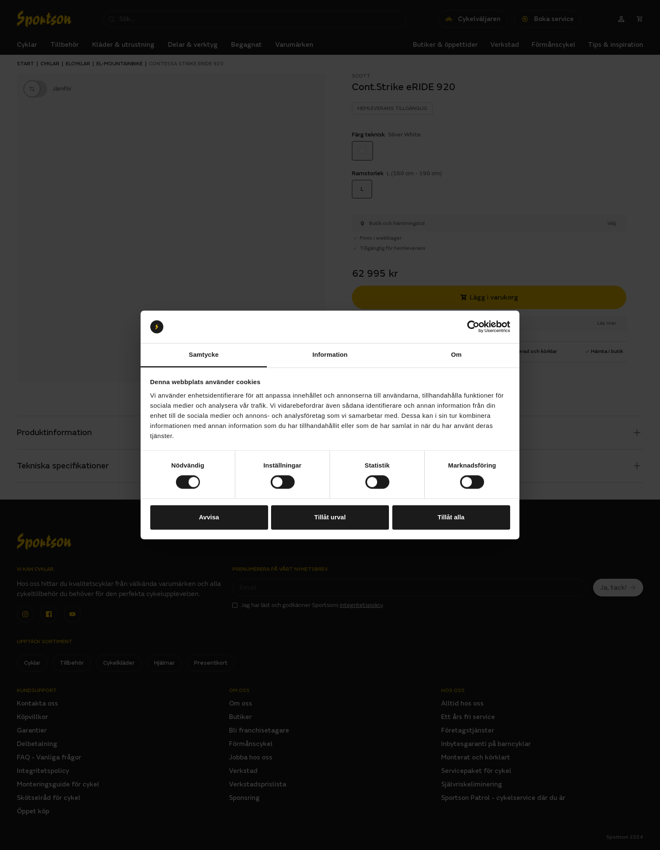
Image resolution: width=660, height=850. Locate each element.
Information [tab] (330, 354)
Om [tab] (456, 354)
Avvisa (209, 517)
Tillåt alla (451, 517)
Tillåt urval (330, 517)
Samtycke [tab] (204, 354)
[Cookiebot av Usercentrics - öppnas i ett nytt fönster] (473, 327)
